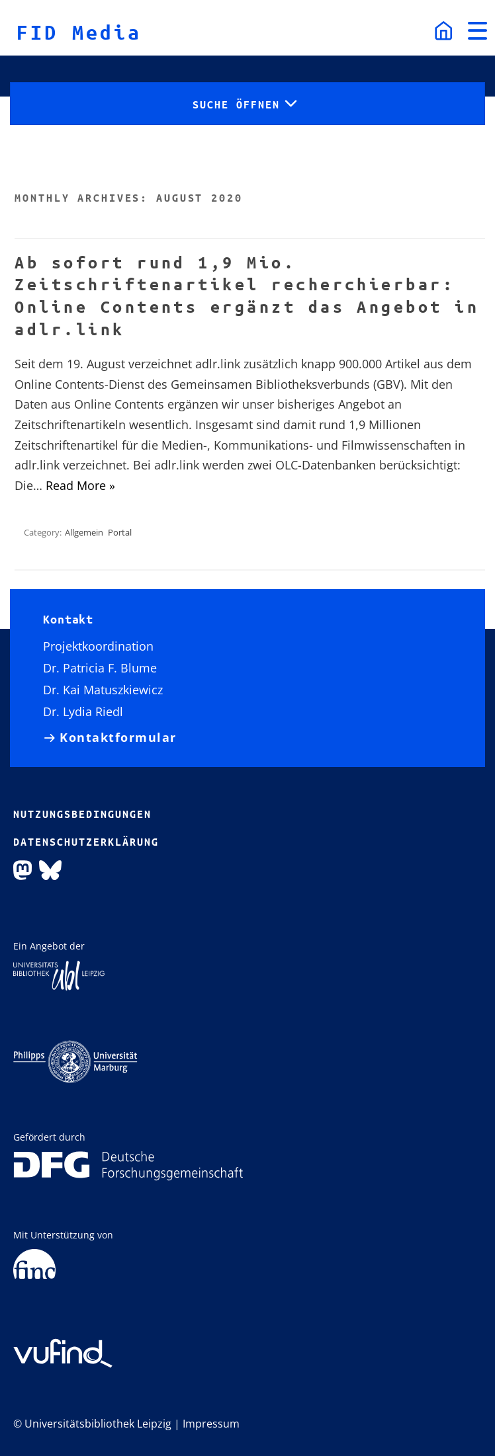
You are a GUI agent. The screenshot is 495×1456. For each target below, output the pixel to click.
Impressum (211, 1423)
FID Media (79, 32)
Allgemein (84, 532)
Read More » (80, 485)
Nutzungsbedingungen (82, 814)
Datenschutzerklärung (86, 842)
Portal (120, 532)
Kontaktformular (118, 738)
